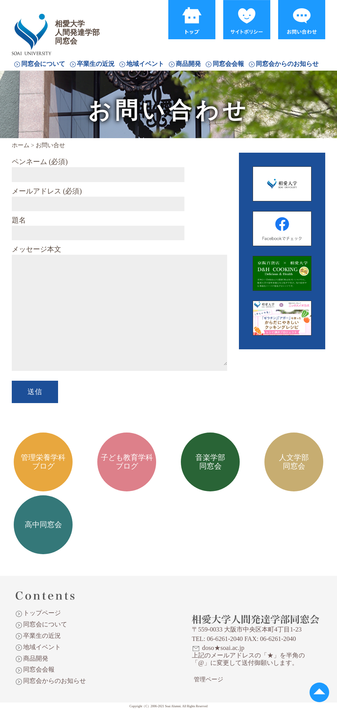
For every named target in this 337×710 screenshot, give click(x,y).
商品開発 (188, 63)
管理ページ (208, 679)
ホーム (20, 145)
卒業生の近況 (96, 63)
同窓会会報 (228, 63)
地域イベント (145, 63)
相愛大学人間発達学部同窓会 (33, 25)
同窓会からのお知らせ (287, 63)
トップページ (42, 613)
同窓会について (43, 63)
